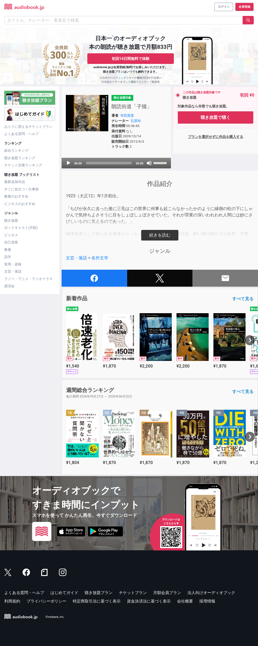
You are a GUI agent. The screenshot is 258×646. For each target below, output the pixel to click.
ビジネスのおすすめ (19, 204)
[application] (116, 163)
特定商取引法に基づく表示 (97, 601)
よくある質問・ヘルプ (21, 134)
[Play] (68, 163)
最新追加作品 (14, 182)
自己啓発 (11, 242)
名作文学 (99, 257)
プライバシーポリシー (46, 601)
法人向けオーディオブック (211, 592)
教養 (7, 250)
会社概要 (185, 601)
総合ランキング (16, 150)
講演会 (9, 286)
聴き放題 (11, 220)
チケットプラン (133, 592)
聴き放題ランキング (19, 158)
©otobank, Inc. (55, 617)
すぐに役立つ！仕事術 (21, 189)
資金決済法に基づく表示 (149, 601)
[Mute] (149, 163)
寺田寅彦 (127, 115)
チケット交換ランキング (23, 165)
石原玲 (136, 121)
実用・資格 (13, 264)
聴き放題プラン (99, 592)
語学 (7, 257)
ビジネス (11, 235)
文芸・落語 (13, 271)
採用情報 (207, 601)
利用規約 (12, 601)
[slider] (109, 163)
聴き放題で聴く (215, 117)
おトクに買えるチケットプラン (28, 127)
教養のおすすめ (16, 196)
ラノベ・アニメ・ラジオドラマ (28, 279)
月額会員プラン (167, 592)
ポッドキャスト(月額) (21, 228)
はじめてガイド (64, 592)
